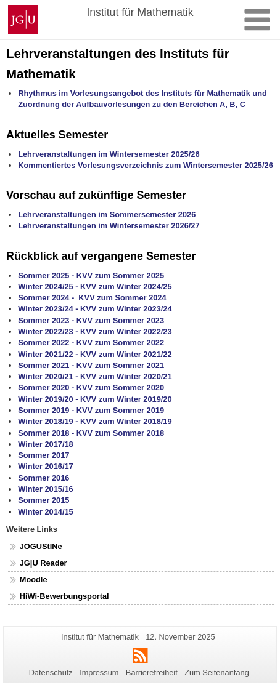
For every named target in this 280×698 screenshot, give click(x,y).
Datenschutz (51, 672)
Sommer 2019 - (47, 410)
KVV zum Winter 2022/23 (126, 331)
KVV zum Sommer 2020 (120, 387)
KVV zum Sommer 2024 (122, 297)
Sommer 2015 (43, 500)
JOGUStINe (41, 546)
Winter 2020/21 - (49, 376)
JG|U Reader (43, 563)
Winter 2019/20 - (49, 399)
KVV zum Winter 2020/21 (126, 376)
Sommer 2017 (43, 455)
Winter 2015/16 (45, 489)
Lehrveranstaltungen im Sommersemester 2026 (107, 214)
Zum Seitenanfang (216, 672)
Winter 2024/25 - (49, 286)
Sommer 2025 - (46, 275)
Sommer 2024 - (46, 297)
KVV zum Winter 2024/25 (126, 286)
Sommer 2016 (43, 478)
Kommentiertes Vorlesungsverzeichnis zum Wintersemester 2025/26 (145, 165)
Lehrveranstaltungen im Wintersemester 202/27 (108, 225)
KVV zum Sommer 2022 (120, 342)
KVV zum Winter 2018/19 (126, 421)
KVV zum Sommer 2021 (120, 365)
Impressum (99, 672)
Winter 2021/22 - (49, 354)
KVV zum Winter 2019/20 (126, 399)
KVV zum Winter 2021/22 (126, 354)
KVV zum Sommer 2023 (120, 320)
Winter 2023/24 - (48, 308)
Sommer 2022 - (47, 342)
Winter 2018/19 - (49, 421)
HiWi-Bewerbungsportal (64, 596)
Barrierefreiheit (152, 672)
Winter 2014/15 (45, 511)
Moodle (33, 579)
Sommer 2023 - (47, 320)
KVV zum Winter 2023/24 (126, 308)
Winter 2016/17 (45, 466)
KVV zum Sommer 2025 (120, 275)
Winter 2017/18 (45, 444)
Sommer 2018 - (47, 433)
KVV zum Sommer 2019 (120, 410)
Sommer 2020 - (47, 387)
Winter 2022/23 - (49, 331)
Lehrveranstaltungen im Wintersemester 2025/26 (108, 154)
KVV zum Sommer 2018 (120, 433)
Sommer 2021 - (47, 365)
